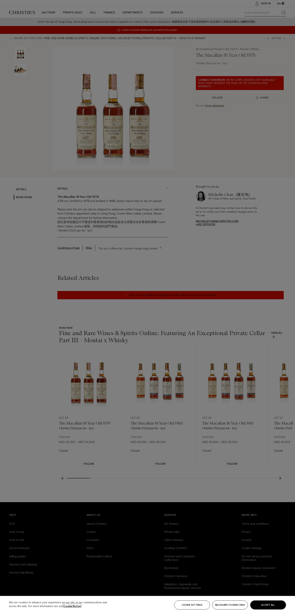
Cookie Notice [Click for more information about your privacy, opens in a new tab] (72, 606)
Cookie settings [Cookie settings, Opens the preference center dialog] (192, 604)
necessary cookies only (230, 604)
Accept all (268, 604)
